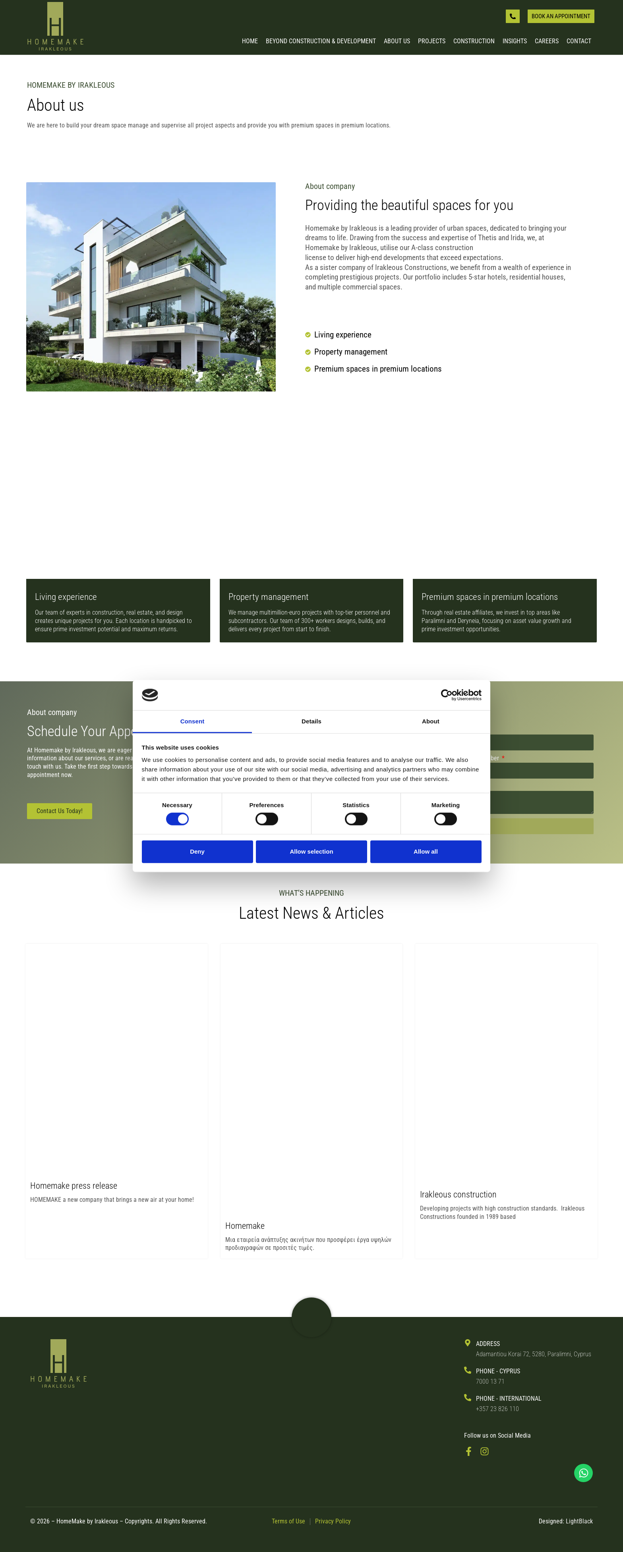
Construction (474, 41)
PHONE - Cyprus (498, 1371)
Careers (547, 41)
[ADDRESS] (467, 1342)
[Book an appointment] (561, 16)
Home (250, 41)
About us (397, 41)
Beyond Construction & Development (321, 41)
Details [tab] (311, 721)
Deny (197, 851)
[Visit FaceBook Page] (471, 1451)
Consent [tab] (192, 721)
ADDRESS (488, 1344)
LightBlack (579, 1521)
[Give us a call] (513, 16)
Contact (579, 41)
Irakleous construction (458, 1194)
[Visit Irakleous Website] (311, 1317)
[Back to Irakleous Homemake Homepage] (58, 1364)
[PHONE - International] (467, 1397)
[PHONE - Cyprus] (467, 1370)
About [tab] (430, 721)
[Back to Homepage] (55, 27)
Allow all (426, 851)
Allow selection (311, 851)
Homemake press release (73, 1186)
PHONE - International (509, 1398)
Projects (431, 41)
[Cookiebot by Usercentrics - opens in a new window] (447, 695)
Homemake (245, 1226)
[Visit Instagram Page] (487, 1451)
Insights (515, 41)
